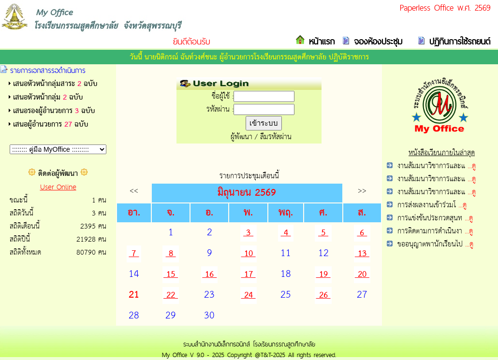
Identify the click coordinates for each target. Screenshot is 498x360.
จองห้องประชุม (376, 41)
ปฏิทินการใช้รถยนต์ (457, 41)
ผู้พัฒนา (241, 137)
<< (134, 190)
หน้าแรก (320, 41)
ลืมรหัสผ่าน (276, 137)
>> (362, 190)
